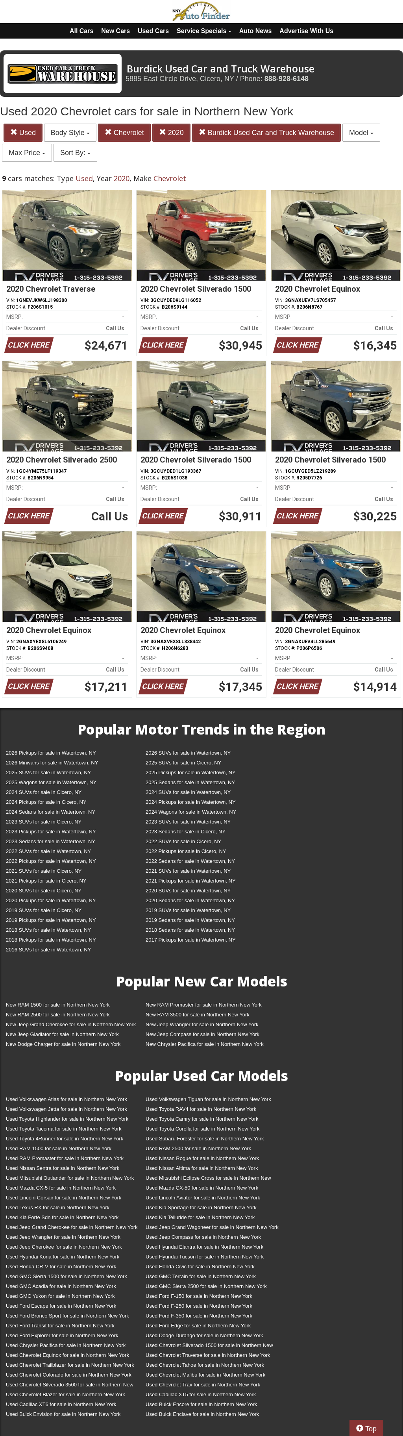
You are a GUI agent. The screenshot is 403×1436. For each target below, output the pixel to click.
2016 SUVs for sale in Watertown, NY (48, 950)
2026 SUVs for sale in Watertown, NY (188, 753)
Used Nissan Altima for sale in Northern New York (202, 1168)
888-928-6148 (286, 79)
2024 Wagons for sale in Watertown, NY (191, 812)
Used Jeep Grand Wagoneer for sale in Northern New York (212, 1227)
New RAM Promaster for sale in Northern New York (204, 1005)
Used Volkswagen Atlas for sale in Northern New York (66, 1099)
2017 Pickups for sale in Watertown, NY (191, 940)
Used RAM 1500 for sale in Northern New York (58, 1148)
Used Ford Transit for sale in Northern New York (60, 1326)
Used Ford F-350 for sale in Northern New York (199, 1316)
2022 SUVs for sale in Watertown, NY (48, 851)
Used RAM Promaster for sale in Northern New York (65, 1158)
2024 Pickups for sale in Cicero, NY (46, 802)
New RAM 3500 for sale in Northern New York (198, 1015)
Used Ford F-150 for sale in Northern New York (199, 1296)
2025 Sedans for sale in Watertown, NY (190, 782)
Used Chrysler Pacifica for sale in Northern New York (66, 1345)
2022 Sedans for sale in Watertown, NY (190, 861)
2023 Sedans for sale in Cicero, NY (186, 832)
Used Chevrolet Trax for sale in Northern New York (203, 1385)
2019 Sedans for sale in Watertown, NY (190, 920)
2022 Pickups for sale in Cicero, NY (186, 851)
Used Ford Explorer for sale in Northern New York (62, 1335)
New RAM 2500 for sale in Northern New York (58, 1015)
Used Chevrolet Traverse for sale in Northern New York (208, 1355)
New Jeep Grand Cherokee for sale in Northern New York (71, 1024)
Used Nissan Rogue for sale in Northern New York (202, 1158)
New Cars (115, 31)
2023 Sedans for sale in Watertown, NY (50, 841)
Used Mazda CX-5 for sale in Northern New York (61, 1188)
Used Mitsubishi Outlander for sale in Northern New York (70, 1178)
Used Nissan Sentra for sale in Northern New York (62, 1168)
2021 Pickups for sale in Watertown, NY (191, 881)
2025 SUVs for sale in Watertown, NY (48, 772)
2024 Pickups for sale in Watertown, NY (191, 802)
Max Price (27, 153)
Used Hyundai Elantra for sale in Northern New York (204, 1247)
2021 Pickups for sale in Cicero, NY (46, 881)
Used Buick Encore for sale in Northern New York (201, 1404)
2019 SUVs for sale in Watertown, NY (188, 910)
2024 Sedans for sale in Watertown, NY (50, 812)
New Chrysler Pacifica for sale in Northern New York (205, 1044)
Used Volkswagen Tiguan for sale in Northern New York (208, 1099)
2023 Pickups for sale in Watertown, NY (51, 832)
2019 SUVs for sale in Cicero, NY (43, 910)
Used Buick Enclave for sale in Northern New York (202, 1414)
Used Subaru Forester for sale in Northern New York (205, 1139)
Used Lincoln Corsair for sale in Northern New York (63, 1198)
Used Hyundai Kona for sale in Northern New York (62, 1257)
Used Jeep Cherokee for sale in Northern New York (64, 1247)
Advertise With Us (306, 31)
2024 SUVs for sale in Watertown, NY (188, 792)
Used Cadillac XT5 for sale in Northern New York (201, 1394)
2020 (171, 132)
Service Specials (204, 31)
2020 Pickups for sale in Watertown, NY (51, 900)
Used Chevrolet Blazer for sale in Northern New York (65, 1394)
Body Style (70, 133)
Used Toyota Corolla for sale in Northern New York (203, 1129)
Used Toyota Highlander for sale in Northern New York (67, 1119)
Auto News (255, 31)
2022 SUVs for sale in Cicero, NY (183, 841)
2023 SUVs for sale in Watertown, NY (188, 822)
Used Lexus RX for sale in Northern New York (57, 1207)
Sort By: (75, 153)
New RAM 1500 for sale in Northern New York (58, 1005)
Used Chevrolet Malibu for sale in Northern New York (205, 1375)
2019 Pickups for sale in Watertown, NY (51, 920)
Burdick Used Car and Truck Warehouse (266, 132)
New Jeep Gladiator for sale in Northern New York (62, 1034)
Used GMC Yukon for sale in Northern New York (60, 1296)
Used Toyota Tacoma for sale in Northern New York (64, 1129)
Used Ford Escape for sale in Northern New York (61, 1306)
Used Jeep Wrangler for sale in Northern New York (63, 1237)
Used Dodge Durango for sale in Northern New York (204, 1335)
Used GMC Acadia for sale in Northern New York (61, 1286)
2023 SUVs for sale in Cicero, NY (43, 822)
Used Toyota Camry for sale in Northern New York (202, 1119)
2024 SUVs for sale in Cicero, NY (43, 792)
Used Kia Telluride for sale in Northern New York (200, 1217)
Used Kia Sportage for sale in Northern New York (201, 1207)
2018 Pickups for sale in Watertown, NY (51, 940)
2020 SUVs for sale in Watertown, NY (188, 891)
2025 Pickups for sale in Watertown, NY (191, 772)
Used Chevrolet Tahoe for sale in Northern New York (205, 1365)
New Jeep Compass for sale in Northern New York (202, 1034)
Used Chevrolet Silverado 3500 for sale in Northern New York (69, 1386)
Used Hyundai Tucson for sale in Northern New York (205, 1257)
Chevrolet (124, 132)
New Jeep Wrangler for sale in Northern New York (202, 1024)
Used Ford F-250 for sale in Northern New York (199, 1306)
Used (23, 132)
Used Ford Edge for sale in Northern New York (198, 1326)
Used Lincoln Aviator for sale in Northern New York (203, 1198)
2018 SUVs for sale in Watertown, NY (48, 930)
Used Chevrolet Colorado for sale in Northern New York (68, 1375)
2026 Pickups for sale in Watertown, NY (51, 753)
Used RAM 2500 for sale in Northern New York (198, 1148)
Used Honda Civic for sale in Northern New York (200, 1266)
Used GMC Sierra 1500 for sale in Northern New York (66, 1276)
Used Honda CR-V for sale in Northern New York (61, 1266)
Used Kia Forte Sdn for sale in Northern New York (62, 1217)
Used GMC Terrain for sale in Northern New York (201, 1276)
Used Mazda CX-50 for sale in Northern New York (202, 1188)
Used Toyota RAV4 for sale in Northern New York (201, 1109)
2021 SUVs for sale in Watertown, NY (188, 871)
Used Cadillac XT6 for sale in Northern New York (61, 1404)
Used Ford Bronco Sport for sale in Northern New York (67, 1316)
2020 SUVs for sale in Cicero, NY (43, 891)
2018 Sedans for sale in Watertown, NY (190, 930)
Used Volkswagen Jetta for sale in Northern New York (66, 1109)
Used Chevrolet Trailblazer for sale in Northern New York (70, 1365)
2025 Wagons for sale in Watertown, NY (51, 782)
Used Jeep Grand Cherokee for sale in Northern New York (72, 1227)
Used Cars (153, 31)
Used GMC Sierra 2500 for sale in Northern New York (206, 1286)
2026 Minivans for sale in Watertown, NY (52, 763)
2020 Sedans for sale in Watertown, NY (190, 900)
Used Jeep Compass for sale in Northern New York (203, 1237)
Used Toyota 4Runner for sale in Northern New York (64, 1139)
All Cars (81, 31)
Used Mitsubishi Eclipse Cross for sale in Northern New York (208, 1179)
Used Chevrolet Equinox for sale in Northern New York (67, 1355)
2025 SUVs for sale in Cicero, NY (183, 763)
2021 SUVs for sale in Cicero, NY (43, 871)
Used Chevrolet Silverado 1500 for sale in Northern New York (209, 1346)
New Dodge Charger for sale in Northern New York (63, 1044)
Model (361, 133)
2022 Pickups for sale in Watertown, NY (51, 861)
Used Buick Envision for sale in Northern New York (63, 1414)
